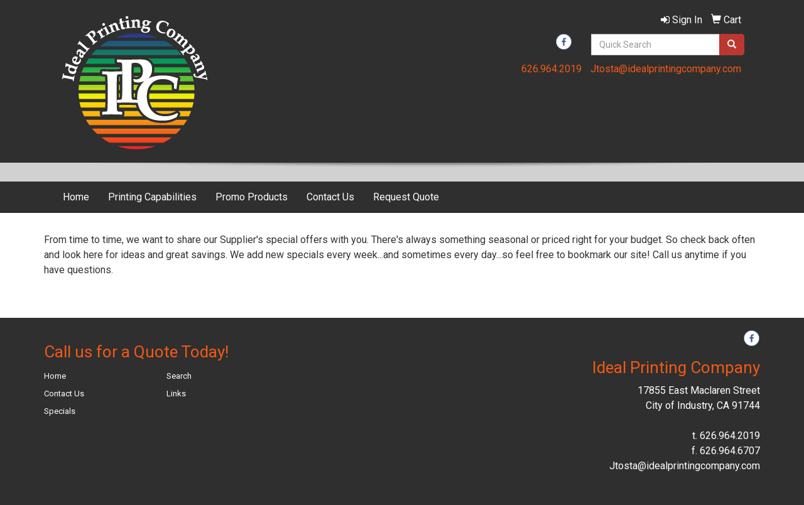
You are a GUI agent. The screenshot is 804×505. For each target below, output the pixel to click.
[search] (731, 44)
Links (176, 393)
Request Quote (406, 197)
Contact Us (330, 197)
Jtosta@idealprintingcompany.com (665, 69)
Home (76, 197)
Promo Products (251, 197)
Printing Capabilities (152, 197)
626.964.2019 (551, 69)
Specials (59, 411)
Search (179, 376)
